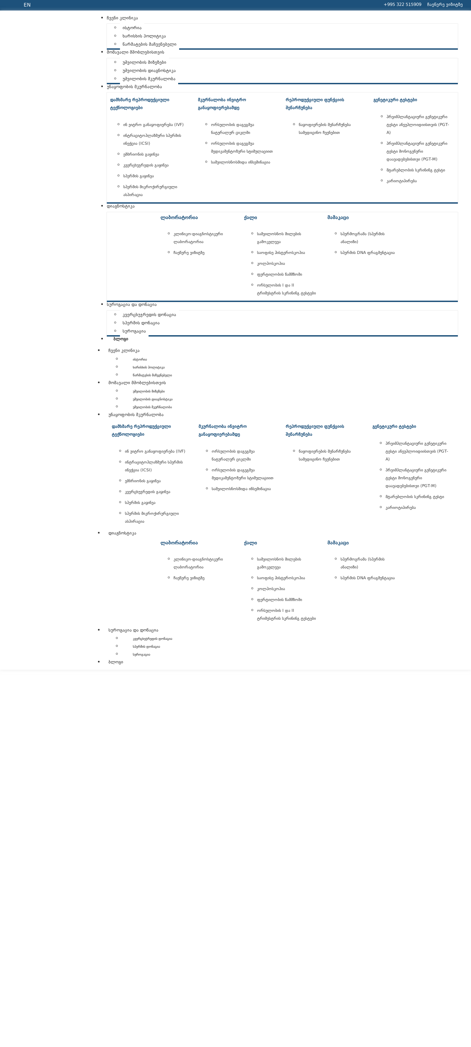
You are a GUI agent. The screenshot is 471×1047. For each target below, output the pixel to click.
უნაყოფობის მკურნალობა (136, 415)
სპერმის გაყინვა (138, 176)
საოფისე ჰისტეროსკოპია (281, 253)
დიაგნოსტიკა (122, 533)
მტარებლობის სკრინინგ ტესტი (416, 170)
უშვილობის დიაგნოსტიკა (153, 399)
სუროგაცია (141, 654)
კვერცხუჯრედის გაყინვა (146, 165)
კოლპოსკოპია (271, 264)
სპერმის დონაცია (146, 646)
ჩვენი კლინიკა (124, 351)
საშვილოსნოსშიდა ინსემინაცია (240, 162)
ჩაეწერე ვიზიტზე (189, 253)
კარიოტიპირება (402, 181)
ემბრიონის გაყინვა (141, 155)
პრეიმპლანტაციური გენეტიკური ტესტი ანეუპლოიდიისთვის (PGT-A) (418, 125)
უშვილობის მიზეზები (149, 391)
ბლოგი (115, 662)
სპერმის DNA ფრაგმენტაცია (368, 253)
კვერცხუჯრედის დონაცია (152, 638)
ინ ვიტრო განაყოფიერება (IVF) (153, 125)
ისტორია (140, 359)
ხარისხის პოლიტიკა (149, 367)
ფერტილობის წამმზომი (279, 275)
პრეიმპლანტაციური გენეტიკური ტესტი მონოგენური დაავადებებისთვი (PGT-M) (417, 151)
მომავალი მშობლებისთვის (137, 383)
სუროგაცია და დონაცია (133, 630)
